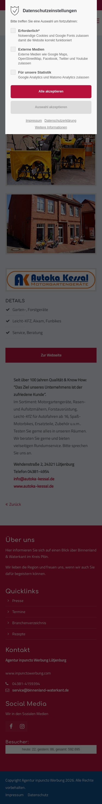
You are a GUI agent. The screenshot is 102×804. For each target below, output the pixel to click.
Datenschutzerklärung (60, 121)
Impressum (34, 121)
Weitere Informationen (51, 127)
